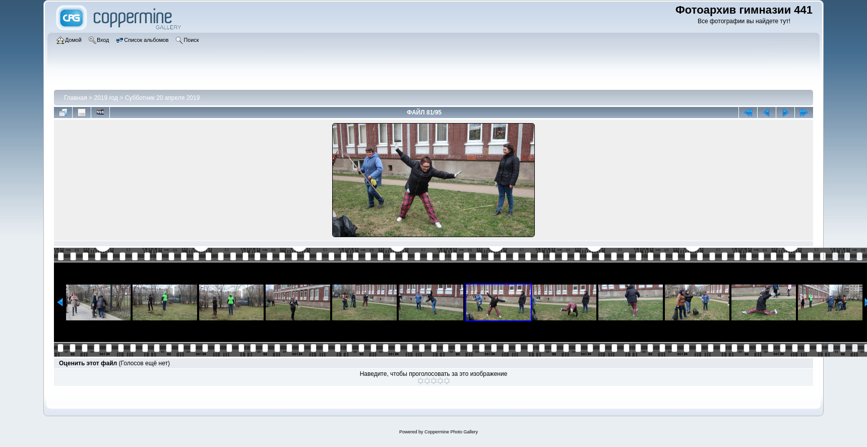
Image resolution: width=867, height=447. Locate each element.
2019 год (106, 97)
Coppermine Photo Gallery (451, 431)
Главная (75, 97)
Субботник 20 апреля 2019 (162, 97)
